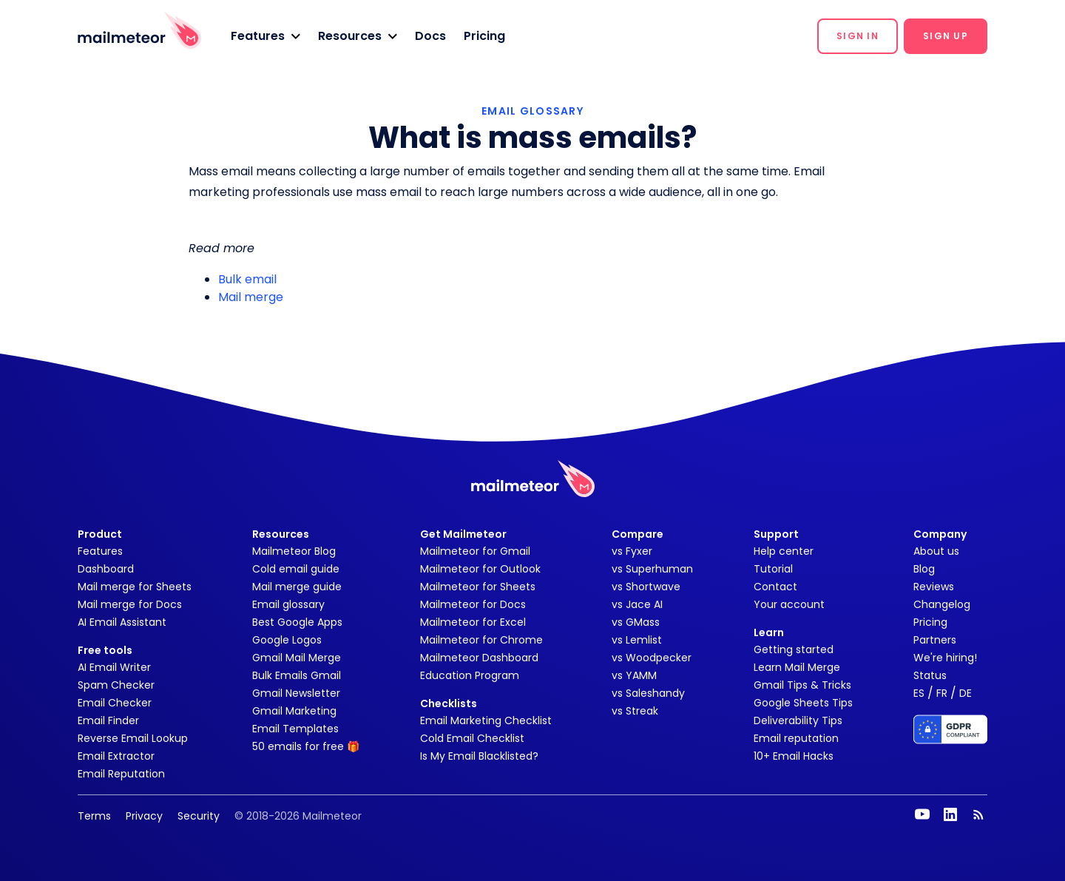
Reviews (933, 586)
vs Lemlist (637, 639)
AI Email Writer (114, 667)
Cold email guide (295, 568)
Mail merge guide (297, 586)
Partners (934, 639)
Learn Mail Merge (797, 667)
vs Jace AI (637, 604)
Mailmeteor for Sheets (477, 586)
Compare (637, 534)
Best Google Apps (297, 622)
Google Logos (287, 639)
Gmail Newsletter (296, 693)
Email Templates (295, 728)
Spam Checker (116, 685)
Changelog (941, 604)
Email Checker (115, 702)
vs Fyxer (632, 551)
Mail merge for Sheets (135, 586)
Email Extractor (116, 756)
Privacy (144, 816)
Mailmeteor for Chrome (481, 639)
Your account (789, 604)
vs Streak (635, 710)
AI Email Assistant (122, 622)
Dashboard (106, 568)
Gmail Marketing (294, 710)
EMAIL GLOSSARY (532, 111)
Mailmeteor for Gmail (475, 551)
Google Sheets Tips (803, 702)
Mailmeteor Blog (294, 551)
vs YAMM (634, 675)
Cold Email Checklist (472, 738)
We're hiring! (945, 657)
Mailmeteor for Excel (473, 622)
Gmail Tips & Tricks (802, 685)
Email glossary (288, 604)
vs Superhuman (652, 568)
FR (941, 693)
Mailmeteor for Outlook (480, 568)
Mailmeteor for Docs (473, 604)
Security (199, 816)
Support (776, 534)
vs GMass (636, 622)
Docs (430, 35)
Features (100, 551)
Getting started (794, 649)
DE (965, 693)
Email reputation (796, 738)
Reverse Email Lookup (133, 738)
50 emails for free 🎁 (305, 746)
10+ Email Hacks (794, 756)
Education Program (469, 675)
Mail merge (250, 297)
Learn (769, 632)
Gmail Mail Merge (296, 657)
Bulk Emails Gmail (296, 675)
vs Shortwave (646, 586)
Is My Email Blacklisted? (479, 756)
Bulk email (247, 279)
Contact (775, 586)
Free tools (105, 650)
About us (936, 551)
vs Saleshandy (648, 693)
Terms (94, 816)
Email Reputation (121, 773)
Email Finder (108, 720)
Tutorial (773, 568)
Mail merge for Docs (130, 604)
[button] (265, 36)
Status (930, 675)
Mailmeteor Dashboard (479, 657)
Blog (924, 568)
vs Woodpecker (652, 657)
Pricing (484, 35)
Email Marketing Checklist (486, 720)
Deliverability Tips (798, 720)
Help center (784, 551)
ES (918, 693)
